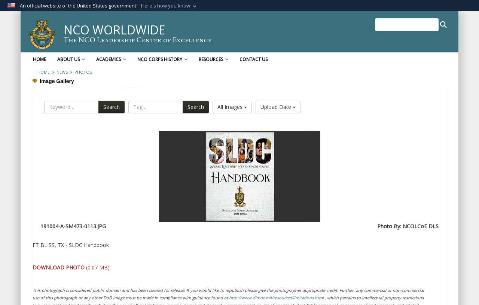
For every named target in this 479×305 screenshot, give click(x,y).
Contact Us (254, 59)
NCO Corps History (162, 59)
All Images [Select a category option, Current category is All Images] (232, 106)
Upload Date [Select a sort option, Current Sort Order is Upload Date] (278, 106)
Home (39, 59)
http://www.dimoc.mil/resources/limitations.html (276, 298)
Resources (213, 59)
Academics (111, 59)
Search (111, 106)
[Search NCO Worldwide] (407, 24)
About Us (71, 59)
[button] (169, 6)
